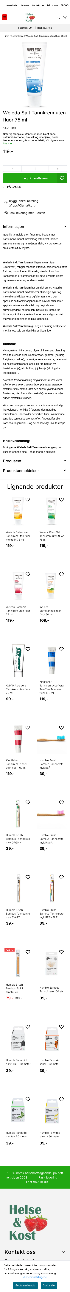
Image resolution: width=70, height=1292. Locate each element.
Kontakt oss (38, 5)
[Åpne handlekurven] (64, 17)
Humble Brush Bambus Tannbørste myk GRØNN (18, 838)
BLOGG (65, 5)
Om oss (25, 5)
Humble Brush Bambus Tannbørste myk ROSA (51, 838)
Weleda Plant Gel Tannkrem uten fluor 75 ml (52, 536)
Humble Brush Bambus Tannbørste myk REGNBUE (51, 913)
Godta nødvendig (25, 1285)
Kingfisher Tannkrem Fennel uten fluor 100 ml (16, 764)
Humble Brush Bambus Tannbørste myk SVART (18, 913)
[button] (62, 178)
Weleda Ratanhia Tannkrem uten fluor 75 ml (18, 610)
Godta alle (49, 1285)
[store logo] (30, 17)
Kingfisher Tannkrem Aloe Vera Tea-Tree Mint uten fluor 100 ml (52, 687)
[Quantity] (35, 169)
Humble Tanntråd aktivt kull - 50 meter (18, 1062)
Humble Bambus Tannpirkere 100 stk (51, 989)
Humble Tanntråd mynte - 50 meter (16, 1134)
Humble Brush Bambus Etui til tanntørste (14, 988)
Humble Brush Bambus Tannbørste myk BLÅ (51, 764)
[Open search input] (58, 17)
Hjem (7, 36)
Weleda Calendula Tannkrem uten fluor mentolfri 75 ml (18, 536)
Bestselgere (17, 36)
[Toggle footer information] (64, 1251)
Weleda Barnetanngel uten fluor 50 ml (50, 610)
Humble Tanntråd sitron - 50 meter (50, 1134)
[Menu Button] (4, 17)
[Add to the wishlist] (28, 499)
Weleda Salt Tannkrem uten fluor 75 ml (46, 36)
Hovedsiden (12, 5)
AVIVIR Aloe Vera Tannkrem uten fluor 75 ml (18, 689)
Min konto (52, 5)
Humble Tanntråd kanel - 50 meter (50, 1062)
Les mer (8, 143)
